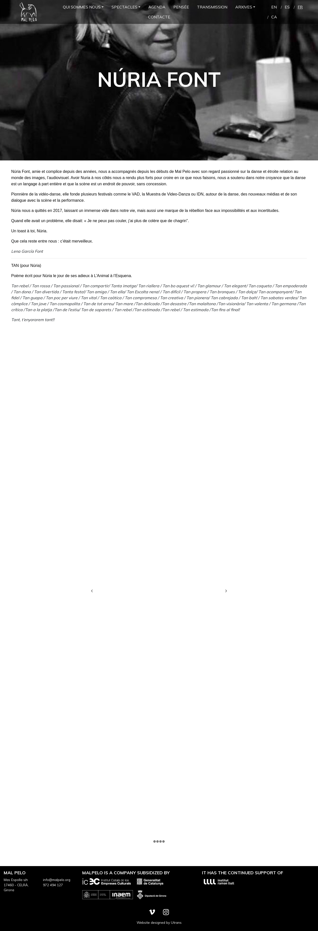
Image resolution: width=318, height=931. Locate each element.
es (287, 6)
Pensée (181, 6)
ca (274, 16)
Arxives (243, 6)
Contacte (159, 16)
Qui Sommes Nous (82, 6)
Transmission (212, 6)
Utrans (176, 922)
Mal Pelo (28, 12)
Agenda (156, 6)
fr (300, 6)
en (274, 6)
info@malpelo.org (56, 880)
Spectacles (124, 6)
